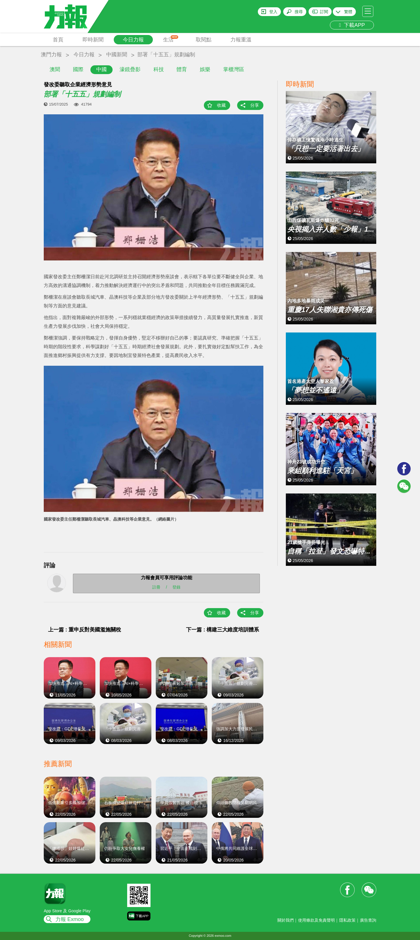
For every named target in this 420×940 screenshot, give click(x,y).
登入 (273, 11)
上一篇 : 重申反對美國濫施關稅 (84, 630)
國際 (78, 69)
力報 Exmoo (69, 919)
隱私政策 (347, 920)
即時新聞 (93, 40)
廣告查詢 (368, 920)
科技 (158, 69)
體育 (181, 69)
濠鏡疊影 (130, 69)
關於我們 (285, 920)
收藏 (221, 105)
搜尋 (299, 11)
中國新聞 (116, 54)
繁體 (348, 11)
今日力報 (133, 40)
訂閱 (324, 11)
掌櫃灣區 (233, 69)
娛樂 (205, 69)
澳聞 (55, 69)
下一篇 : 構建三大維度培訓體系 (222, 630)
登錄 (176, 586)
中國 (101, 69)
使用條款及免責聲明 (316, 920)
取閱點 (203, 40)
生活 (170, 39)
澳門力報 (51, 54)
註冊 (156, 586)
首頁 (58, 40)
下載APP (352, 25)
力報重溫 (240, 40)
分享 (254, 105)
